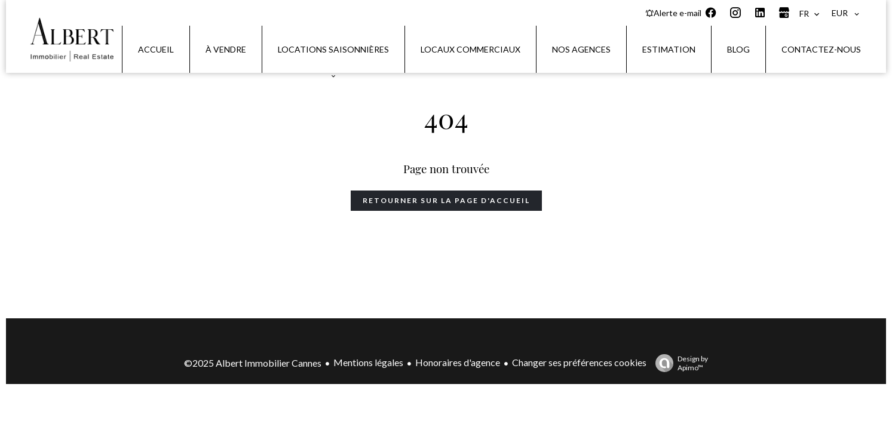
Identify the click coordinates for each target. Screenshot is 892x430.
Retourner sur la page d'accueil (446, 200)
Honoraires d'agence (457, 362)
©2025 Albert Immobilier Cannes (252, 362)
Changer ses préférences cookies (579, 362)
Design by (678, 363)
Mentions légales (368, 362)
